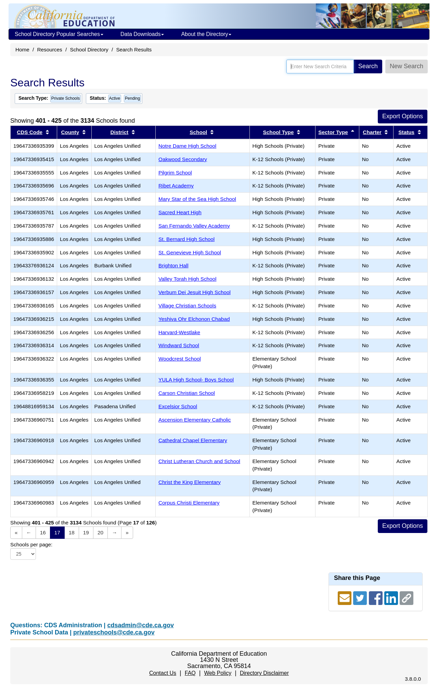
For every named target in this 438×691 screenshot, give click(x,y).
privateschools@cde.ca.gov (114, 632)
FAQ (190, 673)
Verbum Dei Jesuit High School (194, 292)
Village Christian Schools (187, 305)
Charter (372, 132)
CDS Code (29, 132)
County (70, 132)
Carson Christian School (186, 393)
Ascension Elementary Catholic (194, 420)
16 (43, 532)
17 (57, 532)
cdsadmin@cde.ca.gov (140, 625)
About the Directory (206, 34)
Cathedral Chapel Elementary (192, 440)
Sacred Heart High (180, 212)
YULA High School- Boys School (196, 380)
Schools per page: (31, 544)
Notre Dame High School (187, 146)
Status (406, 132)
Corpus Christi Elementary (189, 503)
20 (100, 532)
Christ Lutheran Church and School (199, 461)
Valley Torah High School (187, 279)
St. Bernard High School (186, 239)
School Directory (89, 49)
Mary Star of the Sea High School (197, 199)
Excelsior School (177, 406)
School (198, 132)
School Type (278, 132)
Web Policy (217, 673)
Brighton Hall (173, 265)
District (119, 132)
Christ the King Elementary (189, 482)
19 (86, 532)
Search (368, 66)
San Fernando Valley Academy (194, 226)
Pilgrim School (175, 172)
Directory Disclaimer (264, 673)
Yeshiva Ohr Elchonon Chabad (194, 319)
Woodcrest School (179, 359)
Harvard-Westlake (179, 332)
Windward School (178, 345)
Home (22, 49)
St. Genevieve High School (189, 252)
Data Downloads (142, 34)
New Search (406, 66)
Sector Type (333, 132)
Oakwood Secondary (182, 159)
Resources (49, 49)
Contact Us (162, 673)
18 (72, 532)
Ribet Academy (176, 186)
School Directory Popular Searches (59, 34)
